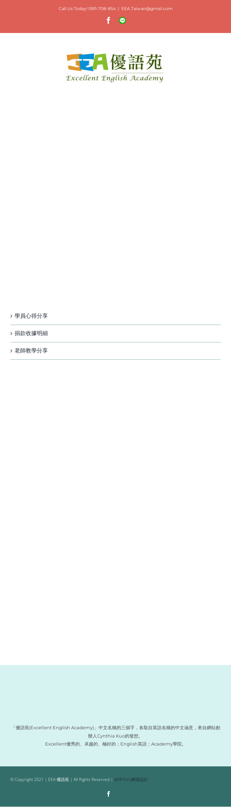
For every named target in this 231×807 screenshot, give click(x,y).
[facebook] (108, 794)
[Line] (121, 794)
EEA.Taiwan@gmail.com (147, 8)
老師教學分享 (31, 350)
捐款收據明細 (31, 333)
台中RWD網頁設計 (131, 779)
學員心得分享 (31, 316)
